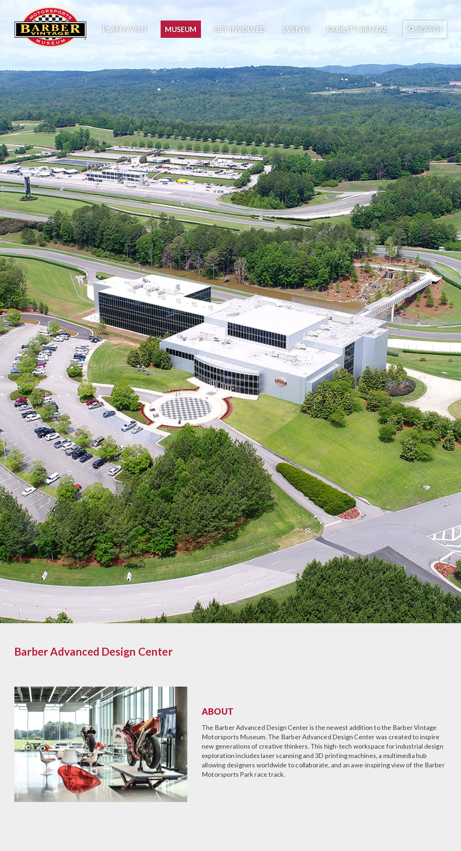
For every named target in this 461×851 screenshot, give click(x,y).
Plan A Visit (125, 29)
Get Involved (239, 29)
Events (296, 29)
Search (425, 29)
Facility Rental (357, 29)
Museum (180, 29)
